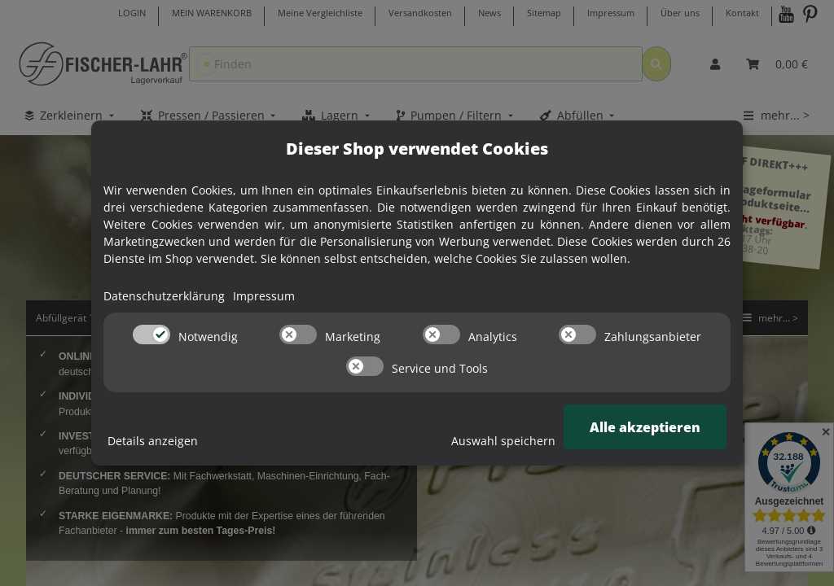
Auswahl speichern (503, 440)
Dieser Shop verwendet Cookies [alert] (417, 149)
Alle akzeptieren (645, 427)
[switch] (151, 334)
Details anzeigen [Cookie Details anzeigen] (153, 440)
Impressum (264, 296)
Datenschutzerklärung (164, 296)
